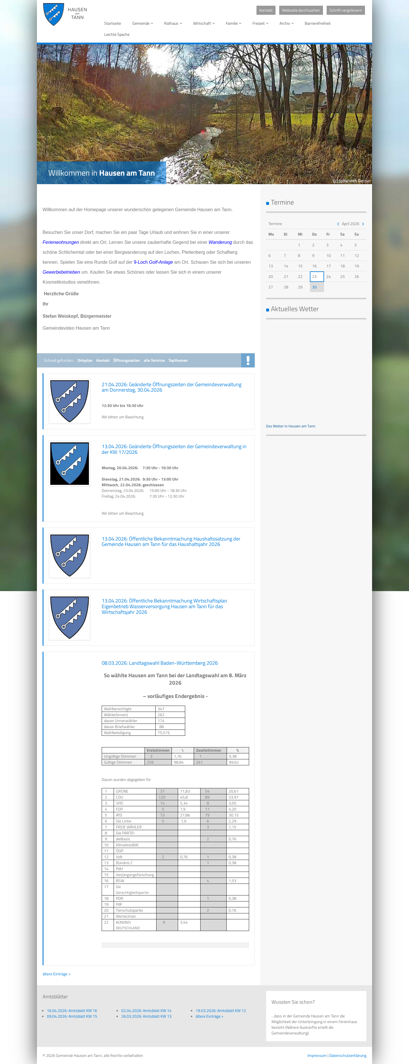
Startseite (112, 23)
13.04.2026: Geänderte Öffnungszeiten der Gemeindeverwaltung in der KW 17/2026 (174, 449)
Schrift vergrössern (345, 10)
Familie (234, 23)
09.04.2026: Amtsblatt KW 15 (72, 1016)
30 (314, 287)
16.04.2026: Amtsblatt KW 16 (72, 1010)
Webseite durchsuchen (301, 10)
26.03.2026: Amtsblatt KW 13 (146, 1016)
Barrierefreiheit (318, 23)
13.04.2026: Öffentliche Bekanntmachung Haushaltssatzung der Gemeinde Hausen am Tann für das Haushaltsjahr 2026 (171, 541)
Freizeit (261, 23)
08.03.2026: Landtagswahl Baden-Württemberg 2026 (160, 663)
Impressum (317, 1055)
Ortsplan (85, 360)
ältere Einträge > (56, 974)
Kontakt (266, 10)
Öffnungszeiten (126, 360)
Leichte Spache (117, 34)
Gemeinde (143, 23)
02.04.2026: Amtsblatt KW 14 (146, 1010)
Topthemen (178, 360)
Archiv (287, 23)
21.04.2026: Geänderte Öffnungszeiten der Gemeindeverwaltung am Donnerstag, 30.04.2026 (171, 387)
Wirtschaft (205, 23)
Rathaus (174, 23)
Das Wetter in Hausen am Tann (291, 426)
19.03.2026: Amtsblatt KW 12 (221, 1010)
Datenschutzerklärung (347, 1055)
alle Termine (154, 360)
